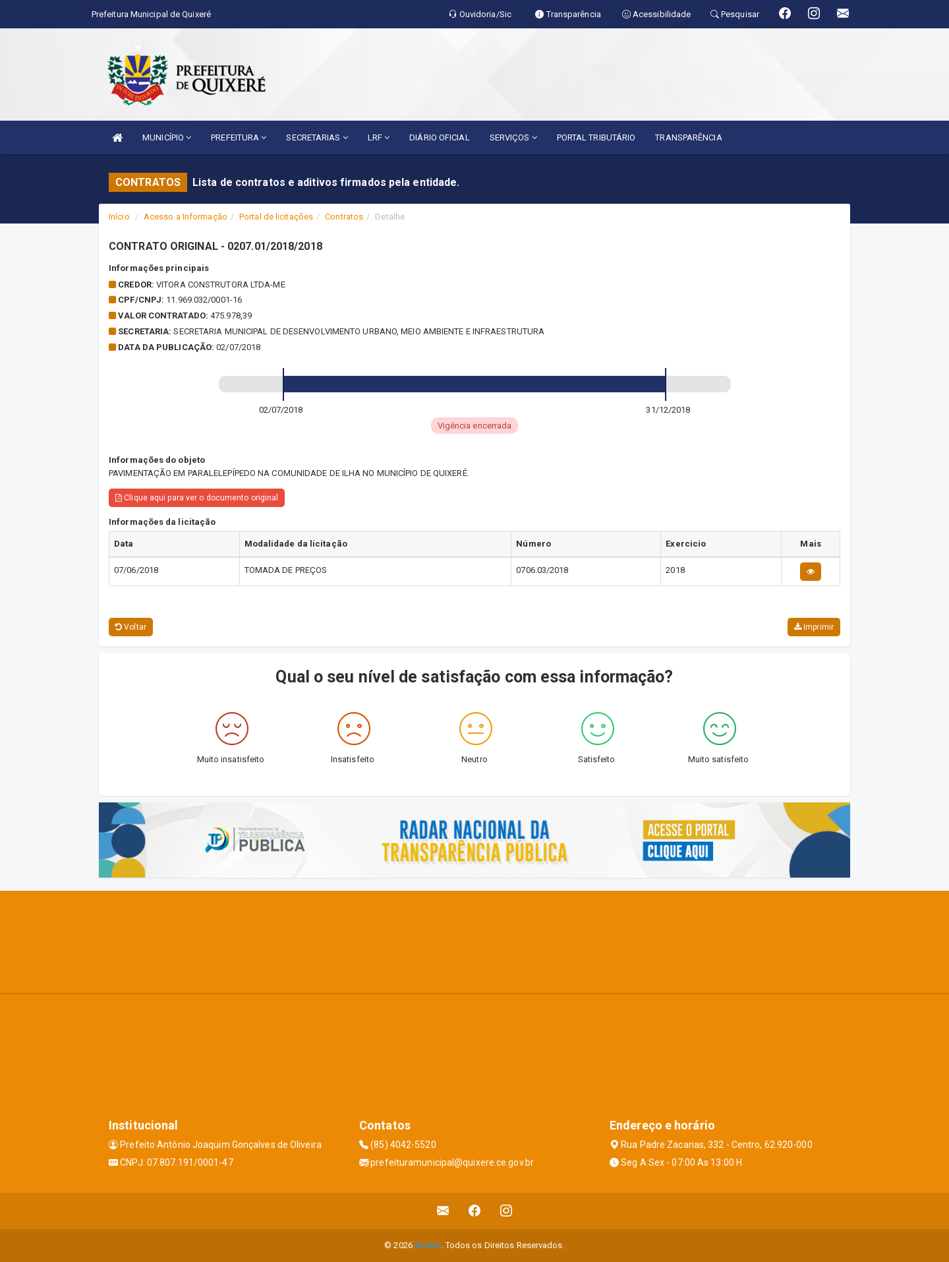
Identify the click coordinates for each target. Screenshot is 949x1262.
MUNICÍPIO (166, 137)
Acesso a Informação (185, 217)
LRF (379, 137)
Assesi (428, 1245)
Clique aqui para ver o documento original (196, 497)
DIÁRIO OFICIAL (439, 137)
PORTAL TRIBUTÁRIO (596, 137)
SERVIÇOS (513, 137)
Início (119, 217)
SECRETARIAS (316, 137)
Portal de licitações (276, 217)
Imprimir (814, 627)
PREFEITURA (238, 137)
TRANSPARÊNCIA (688, 137)
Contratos (344, 217)
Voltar (130, 627)
